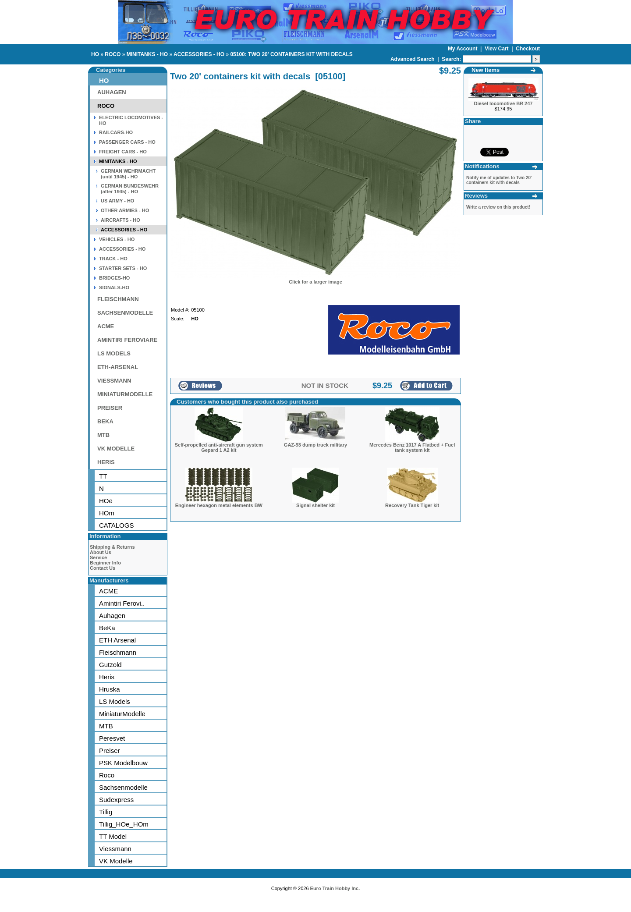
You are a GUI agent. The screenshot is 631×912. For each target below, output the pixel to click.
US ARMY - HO (117, 200)
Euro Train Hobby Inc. (335, 888)
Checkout (528, 49)
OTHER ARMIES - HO (125, 210)
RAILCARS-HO (116, 132)
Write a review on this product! (498, 207)
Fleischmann (117, 652)
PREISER (109, 408)
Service (98, 557)
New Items (485, 70)
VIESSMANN (114, 380)
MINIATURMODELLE (124, 394)
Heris (106, 677)
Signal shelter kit (315, 505)
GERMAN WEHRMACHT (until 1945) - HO (128, 173)
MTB (103, 435)
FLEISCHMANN (118, 299)
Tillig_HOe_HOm (124, 824)
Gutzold (110, 664)
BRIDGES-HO (114, 277)
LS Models (114, 701)
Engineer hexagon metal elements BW (218, 505)
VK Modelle (116, 861)
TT (103, 476)
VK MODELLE (116, 448)
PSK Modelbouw (123, 763)
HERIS (106, 462)
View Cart (497, 49)
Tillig (105, 812)
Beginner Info (105, 562)
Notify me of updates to (499, 180)
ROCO (113, 54)
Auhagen (112, 615)
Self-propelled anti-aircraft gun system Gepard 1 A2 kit (219, 447)
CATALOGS (116, 525)
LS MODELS (114, 353)
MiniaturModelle (122, 713)
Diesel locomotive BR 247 (503, 103)
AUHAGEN (111, 92)
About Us (100, 552)
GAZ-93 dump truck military (315, 444)
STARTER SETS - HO (123, 268)
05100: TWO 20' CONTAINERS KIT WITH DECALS (291, 54)
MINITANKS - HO (147, 54)
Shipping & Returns (112, 547)
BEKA (105, 421)
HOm (106, 513)
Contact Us (102, 568)
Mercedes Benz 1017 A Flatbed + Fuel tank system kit (412, 447)
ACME (105, 326)
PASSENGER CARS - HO (127, 142)
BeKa (107, 628)
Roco (106, 775)
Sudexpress (116, 799)
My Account (463, 49)
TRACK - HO (113, 258)
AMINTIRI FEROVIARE (127, 340)
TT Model (113, 836)
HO (95, 54)
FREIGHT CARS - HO (123, 151)
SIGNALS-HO (114, 287)
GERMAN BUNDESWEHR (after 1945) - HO (130, 188)
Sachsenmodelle (123, 787)
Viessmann (115, 848)
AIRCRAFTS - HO (120, 220)
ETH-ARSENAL (117, 367)
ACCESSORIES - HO (199, 54)
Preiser (109, 750)
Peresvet (112, 738)
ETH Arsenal (117, 640)
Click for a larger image (315, 281)
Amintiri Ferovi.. (122, 603)
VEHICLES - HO (117, 239)
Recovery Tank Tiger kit (412, 505)
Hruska (109, 689)
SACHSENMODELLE (125, 312)
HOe (106, 500)
